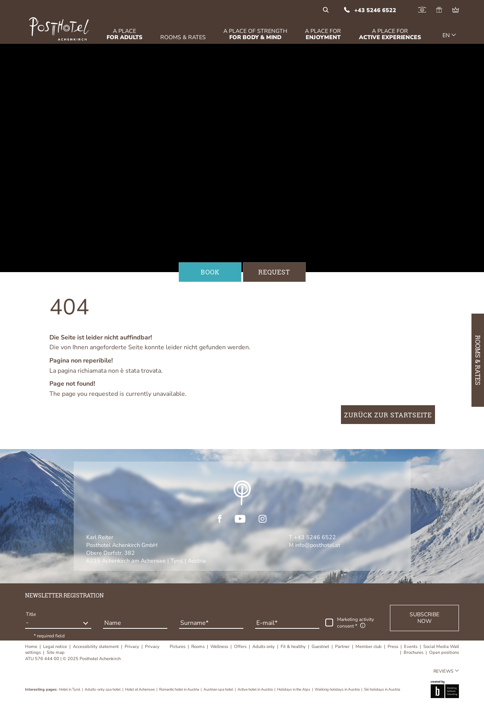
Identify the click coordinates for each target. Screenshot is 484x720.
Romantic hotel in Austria (179, 689)
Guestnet (321, 647)
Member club (369, 647)
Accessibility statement (96, 647)
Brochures (414, 652)
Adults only (264, 647)
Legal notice (55, 647)
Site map (56, 652)
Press (393, 647)
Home (31, 647)
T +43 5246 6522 (312, 537)
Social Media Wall (441, 647)
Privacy (132, 647)
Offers (241, 647)
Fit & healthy (294, 647)
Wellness (219, 647)
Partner (343, 647)
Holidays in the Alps (294, 689)
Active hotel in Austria (255, 689)
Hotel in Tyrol (70, 689)
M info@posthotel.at (314, 545)
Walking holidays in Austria (338, 689)
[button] (424, 618)
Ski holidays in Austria (382, 689)
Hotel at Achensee (140, 689)
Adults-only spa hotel (103, 689)
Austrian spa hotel (218, 689)
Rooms (198, 647)
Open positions (444, 652)
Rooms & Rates (478, 360)
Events (411, 647)
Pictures (178, 647)
